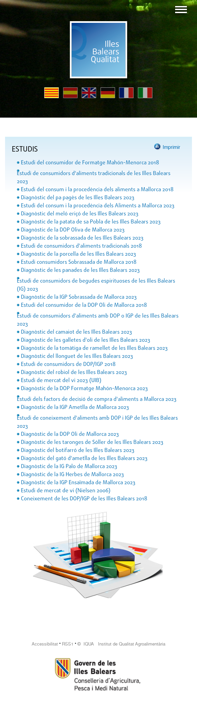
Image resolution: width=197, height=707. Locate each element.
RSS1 (67, 644)
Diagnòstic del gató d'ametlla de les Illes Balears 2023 (84, 459)
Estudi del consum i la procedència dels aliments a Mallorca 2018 (97, 190)
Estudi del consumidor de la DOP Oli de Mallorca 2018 (84, 305)
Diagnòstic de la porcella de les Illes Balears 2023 (78, 254)
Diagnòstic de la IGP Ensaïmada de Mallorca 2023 (78, 483)
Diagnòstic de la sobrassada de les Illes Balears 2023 (82, 238)
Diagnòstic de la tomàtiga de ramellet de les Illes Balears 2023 (94, 348)
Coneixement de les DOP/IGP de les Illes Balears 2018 (84, 499)
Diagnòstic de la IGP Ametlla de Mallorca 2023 (75, 408)
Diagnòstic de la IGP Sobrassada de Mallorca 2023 (79, 297)
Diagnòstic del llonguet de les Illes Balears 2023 (77, 356)
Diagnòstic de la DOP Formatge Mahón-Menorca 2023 (84, 389)
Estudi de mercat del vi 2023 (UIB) (61, 381)
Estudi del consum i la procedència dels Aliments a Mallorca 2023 (97, 206)
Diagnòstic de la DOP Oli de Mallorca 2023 (70, 434)
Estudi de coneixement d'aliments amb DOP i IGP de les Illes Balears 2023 (97, 422)
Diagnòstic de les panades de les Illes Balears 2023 (80, 270)
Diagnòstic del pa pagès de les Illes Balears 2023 (77, 198)
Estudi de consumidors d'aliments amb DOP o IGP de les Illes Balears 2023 (97, 320)
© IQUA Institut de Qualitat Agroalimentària (121, 644)
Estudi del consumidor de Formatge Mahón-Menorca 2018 (90, 163)
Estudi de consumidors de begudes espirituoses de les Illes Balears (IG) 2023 (96, 285)
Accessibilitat (45, 644)
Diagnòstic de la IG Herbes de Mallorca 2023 (72, 475)
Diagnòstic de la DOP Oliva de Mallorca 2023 (73, 230)
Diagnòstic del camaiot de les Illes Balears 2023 (76, 332)
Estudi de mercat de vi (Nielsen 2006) (65, 491)
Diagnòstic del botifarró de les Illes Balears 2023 (77, 451)
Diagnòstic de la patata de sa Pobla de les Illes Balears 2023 (91, 222)
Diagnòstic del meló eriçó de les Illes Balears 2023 (79, 214)
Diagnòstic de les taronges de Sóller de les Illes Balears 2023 (92, 443)
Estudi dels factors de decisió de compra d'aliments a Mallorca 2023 (96, 400)
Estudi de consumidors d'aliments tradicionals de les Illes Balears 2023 (93, 178)
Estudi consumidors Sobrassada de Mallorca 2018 (78, 262)
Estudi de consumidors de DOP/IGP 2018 (68, 365)
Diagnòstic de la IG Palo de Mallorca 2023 (69, 467)
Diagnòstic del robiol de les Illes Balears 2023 (74, 373)
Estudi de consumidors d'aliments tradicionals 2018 (81, 246)
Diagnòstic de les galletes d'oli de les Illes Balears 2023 (85, 340)
